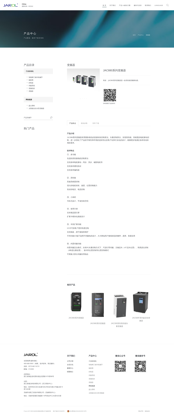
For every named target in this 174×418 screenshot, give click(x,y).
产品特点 (72, 123)
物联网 (31, 80)
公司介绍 (70, 361)
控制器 (31, 83)
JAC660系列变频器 (76, 318)
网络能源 (29, 99)
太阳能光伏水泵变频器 (36, 108)
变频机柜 (32, 88)
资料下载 (95, 123)
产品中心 (141, 35)
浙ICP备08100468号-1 (59, 411)
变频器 (31, 91)
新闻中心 (70, 368)
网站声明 (140, 411)
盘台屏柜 (32, 106)
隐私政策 (147, 411)
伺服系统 (32, 85)
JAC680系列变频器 (97, 323)
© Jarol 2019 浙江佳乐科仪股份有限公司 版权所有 (37, 411)
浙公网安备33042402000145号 (76, 411)
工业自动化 (30, 71)
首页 (134, 35)
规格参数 (84, 123)
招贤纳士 (70, 372)
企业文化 (70, 365)
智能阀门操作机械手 (36, 77)
